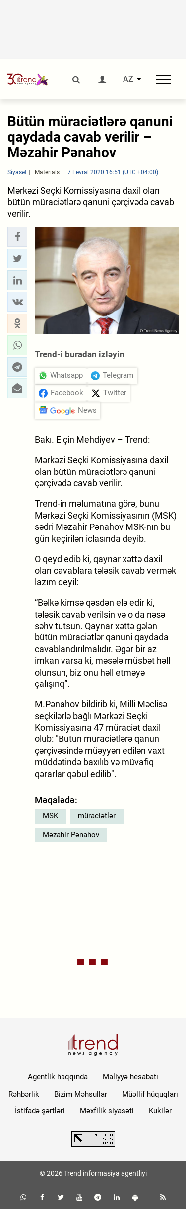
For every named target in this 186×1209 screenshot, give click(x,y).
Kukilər (160, 1110)
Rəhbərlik (23, 1094)
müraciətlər (97, 815)
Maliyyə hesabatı (130, 1076)
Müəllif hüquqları (150, 1094)
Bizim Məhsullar (80, 1094)
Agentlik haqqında (58, 1076)
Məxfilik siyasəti (107, 1110)
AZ (128, 79)
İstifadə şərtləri (40, 1110)
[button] (17, 236)
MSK (50, 815)
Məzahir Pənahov (71, 834)
